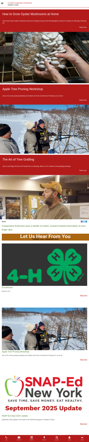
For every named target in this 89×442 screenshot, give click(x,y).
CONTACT (19, 438)
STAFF (69, 438)
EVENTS (31, 438)
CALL (6, 438)
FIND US (44, 438)
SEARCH (57, 438)
